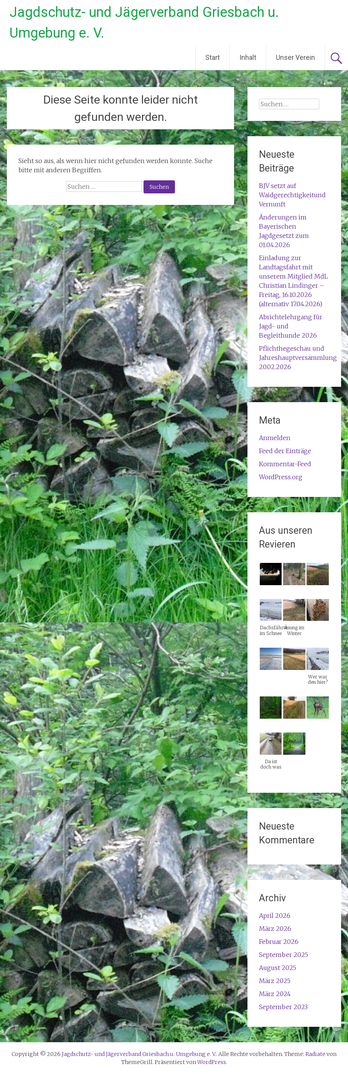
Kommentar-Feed (285, 464)
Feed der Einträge (285, 451)
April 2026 (274, 915)
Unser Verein (295, 57)
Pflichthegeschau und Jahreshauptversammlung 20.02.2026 (298, 358)
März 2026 (275, 928)
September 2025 (283, 955)
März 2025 (274, 981)
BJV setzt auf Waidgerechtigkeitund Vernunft (292, 195)
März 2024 (275, 994)
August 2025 (277, 968)
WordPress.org (280, 477)
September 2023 (283, 1007)
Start (212, 57)
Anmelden (274, 438)
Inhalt (247, 57)
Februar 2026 (279, 941)
